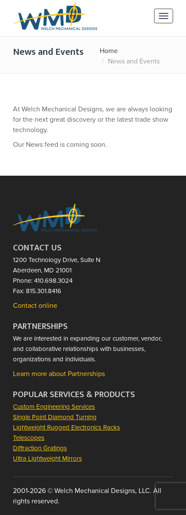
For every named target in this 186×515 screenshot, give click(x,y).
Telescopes (28, 438)
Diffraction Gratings (40, 448)
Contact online (35, 305)
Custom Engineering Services (54, 407)
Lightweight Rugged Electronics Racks (66, 427)
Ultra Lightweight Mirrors (47, 458)
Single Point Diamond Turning (55, 417)
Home (109, 51)
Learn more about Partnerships (59, 374)
